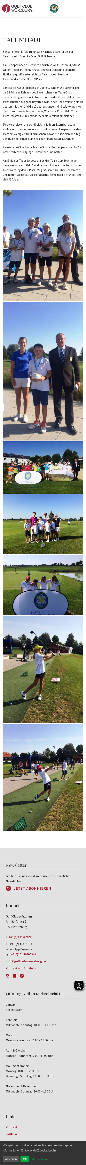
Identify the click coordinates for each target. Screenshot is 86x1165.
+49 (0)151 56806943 (22, 954)
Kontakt (11, 1127)
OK (25, 1159)
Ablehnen (11, 1159)
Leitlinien (12, 1134)
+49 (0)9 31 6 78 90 (20, 937)
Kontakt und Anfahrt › (21, 968)
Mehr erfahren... (41, 1159)
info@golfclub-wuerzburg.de (26, 961)
